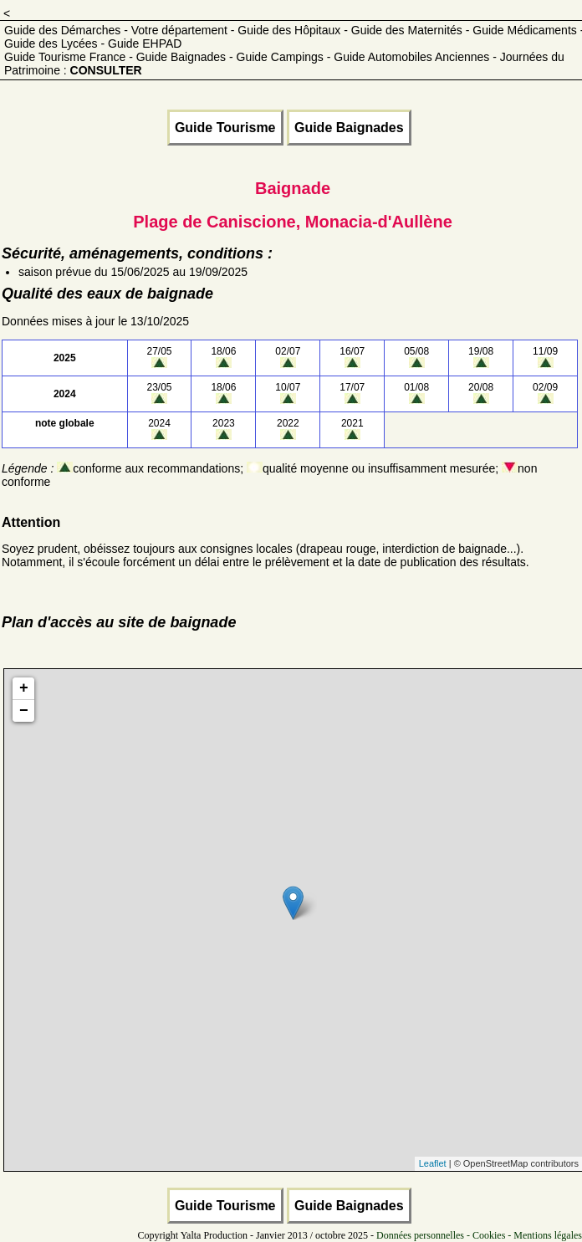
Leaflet (433, 1163)
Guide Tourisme (225, 127)
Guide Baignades (349, 127)
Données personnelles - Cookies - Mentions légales (479, 1235)
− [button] (23, 711)
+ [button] (23, 688)
